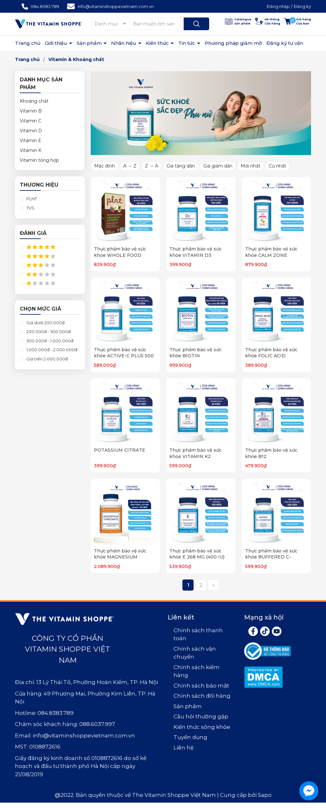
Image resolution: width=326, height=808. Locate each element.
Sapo (265, 795)
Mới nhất (250, 166)
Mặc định (104, 166)
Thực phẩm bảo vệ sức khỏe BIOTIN (195, 353)
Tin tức (187, 43)
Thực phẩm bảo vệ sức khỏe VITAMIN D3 (195, 252)
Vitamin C (30, 121)
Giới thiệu (56, 43)
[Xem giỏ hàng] (297, 21)
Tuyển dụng (190, 737)
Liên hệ (184, 747)
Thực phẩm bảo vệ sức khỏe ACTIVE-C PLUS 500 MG (124, 356)
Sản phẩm (90, 43)
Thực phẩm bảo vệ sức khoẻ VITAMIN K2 (195, 453)
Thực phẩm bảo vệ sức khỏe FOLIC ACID (271, 353)
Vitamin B (31, 111)
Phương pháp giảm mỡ (233, 43)
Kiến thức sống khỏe (202, 727)
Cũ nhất (277, 166)
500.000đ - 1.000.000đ (49, 340)
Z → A (151, 166)
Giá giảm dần (217, 166)
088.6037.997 (97, 724)
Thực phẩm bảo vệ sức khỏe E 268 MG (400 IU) (196, 554)
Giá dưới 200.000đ (45, 322)
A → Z (130, 166)
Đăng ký (302, 6)
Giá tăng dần (181, 166)
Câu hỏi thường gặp (201, 716)
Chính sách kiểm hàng (197, 671)
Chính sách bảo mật (201, 685)
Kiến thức (158, 43)
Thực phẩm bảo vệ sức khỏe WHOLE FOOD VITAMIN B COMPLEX (120, 255)
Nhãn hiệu (124, 43)
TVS (29, 207)
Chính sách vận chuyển (195, 653)
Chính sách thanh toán (198, 634)
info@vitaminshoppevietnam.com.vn (116, 6)
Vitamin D (31, 131)
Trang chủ (27, 43)
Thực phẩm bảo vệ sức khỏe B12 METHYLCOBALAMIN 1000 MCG (276, 459)
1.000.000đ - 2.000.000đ (51, 349)
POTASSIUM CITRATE (119, 450)
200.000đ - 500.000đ (48, 331)
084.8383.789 (45, 6)
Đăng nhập (278, 6)
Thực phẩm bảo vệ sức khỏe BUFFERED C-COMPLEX (271, 557)
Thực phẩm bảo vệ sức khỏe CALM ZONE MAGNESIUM (271, 255)
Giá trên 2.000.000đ (46, 358)
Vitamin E (30, 140)
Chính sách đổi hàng (202, 696)
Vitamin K (30, 150)
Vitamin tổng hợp (39, 160)
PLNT (31, 198)
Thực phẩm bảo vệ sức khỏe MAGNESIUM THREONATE (120, 557)
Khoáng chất (34, 101)
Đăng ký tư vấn (284, 43)
